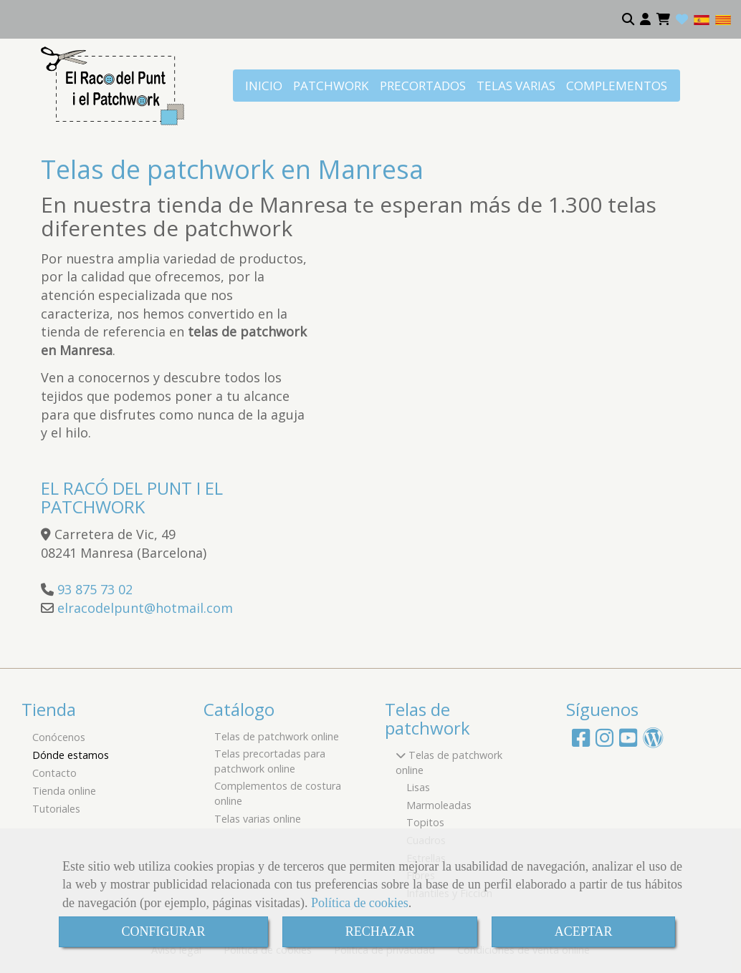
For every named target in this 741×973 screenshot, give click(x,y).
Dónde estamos (70, 755)
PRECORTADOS (423, 85)
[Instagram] (604, 741)
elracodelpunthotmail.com (145, 607)
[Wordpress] (653, 741)
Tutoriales (56, 808)
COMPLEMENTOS (616, 85)
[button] (645, 19)
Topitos (425, 822)
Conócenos (58, 737)
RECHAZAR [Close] (380, 931)
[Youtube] (628, 741)
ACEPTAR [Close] (584, 931)
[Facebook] (581, 741)
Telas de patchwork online (276, 736)
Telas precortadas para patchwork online (269, 761)
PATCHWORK (331, 85)
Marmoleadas (439, 805)
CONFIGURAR (164, 931)
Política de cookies (359, 903)
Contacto (54, 773)
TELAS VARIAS (516, 85)
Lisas (418, 787)
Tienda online (64, 791)
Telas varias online (257, 819)
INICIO (263, 85)
